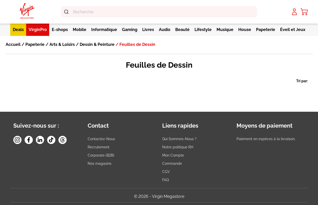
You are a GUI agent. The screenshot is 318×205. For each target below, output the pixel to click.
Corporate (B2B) (101, 155)
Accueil (13, 44)
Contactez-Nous (101, 139)
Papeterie (34, 44)
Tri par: (302, 81)
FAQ (165, 180)
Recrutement (98, 147)
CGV (166, 172)
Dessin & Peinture (97, 44)
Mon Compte (173, 155)
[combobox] (159, 11)
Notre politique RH (177, 147)
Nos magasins (99, 163)
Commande (172, 163)
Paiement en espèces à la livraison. (266, 139)
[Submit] (67, 11)
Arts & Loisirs (61, 44)
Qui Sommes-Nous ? (179, 139)
